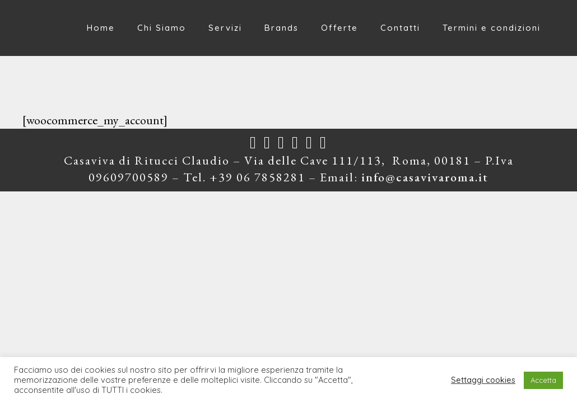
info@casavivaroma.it (424, 177)
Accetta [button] (543, 380)
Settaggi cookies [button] (483, 380)
